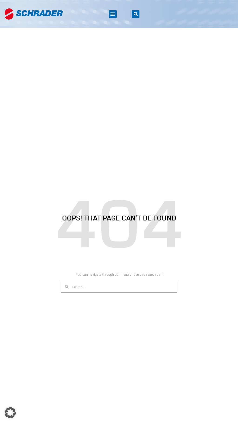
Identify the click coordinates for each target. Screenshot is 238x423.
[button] (113, 14)
